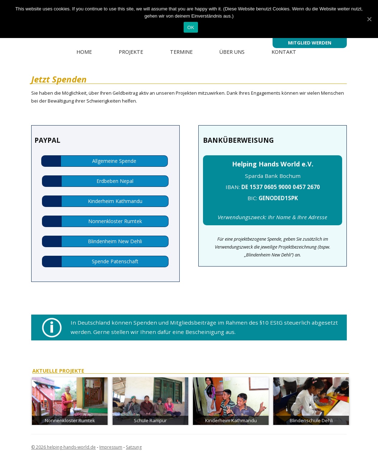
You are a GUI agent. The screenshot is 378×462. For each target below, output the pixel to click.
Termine (181, 51)
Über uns (232, 51)
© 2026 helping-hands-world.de (63, 447)
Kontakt (283, 51)
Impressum (110, 447)
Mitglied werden (309, 42)
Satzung (134, 447)
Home (84, 51)
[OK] (369, 19)
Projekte (131, 51)
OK (190, 27)
